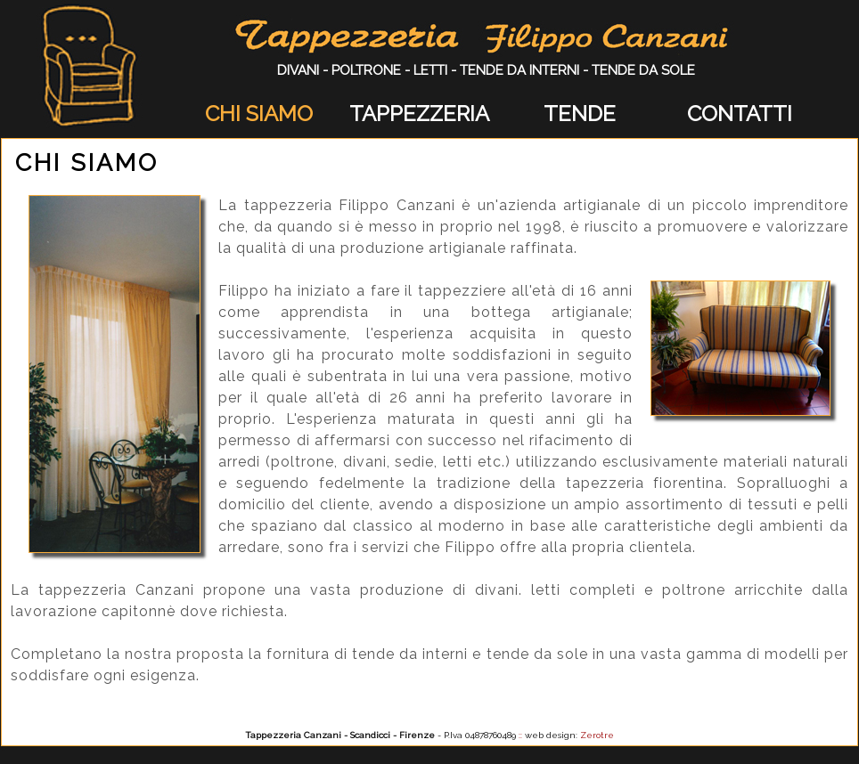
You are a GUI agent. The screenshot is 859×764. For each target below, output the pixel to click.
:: (520, 735)
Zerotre (597, 735)
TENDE (580, 113)
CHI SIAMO (259, 113)
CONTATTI (739, 113)
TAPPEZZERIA (419, 113)
